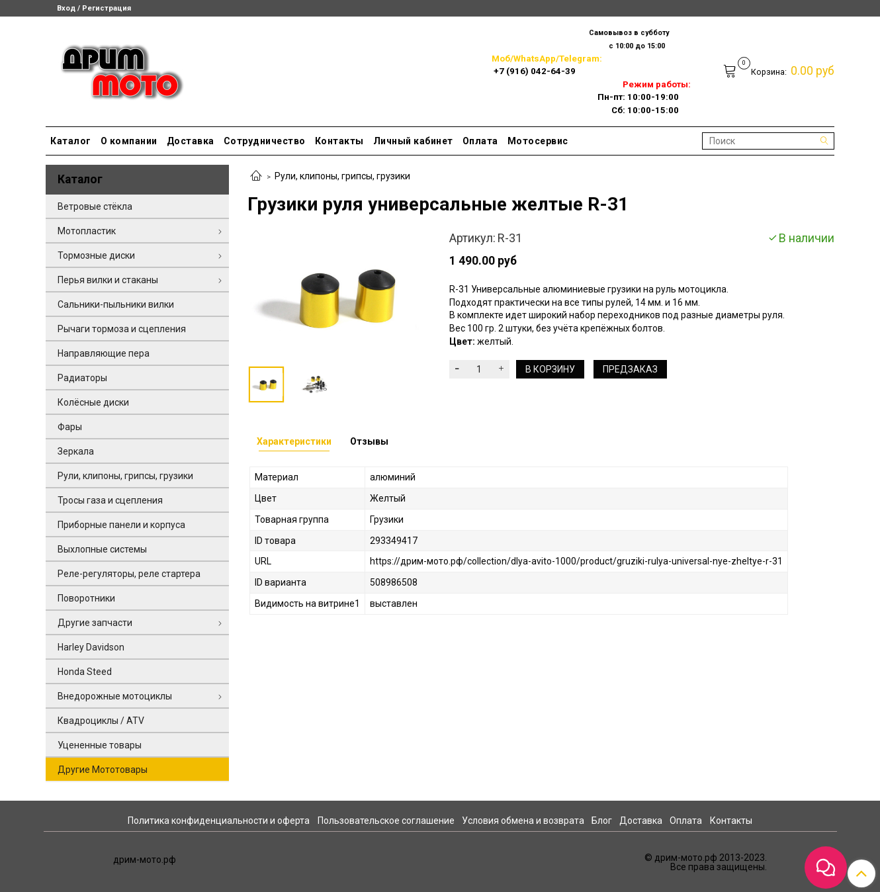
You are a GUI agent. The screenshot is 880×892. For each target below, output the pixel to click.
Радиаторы (82, 378)
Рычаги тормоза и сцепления (122, 329)
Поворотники (86, 598)
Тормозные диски (96, 255)
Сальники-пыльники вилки (116, 304)
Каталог (70, 141)
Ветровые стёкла (95, 206)
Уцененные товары (100, 745)
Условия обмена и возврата (523, 820)
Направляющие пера (104, 353)
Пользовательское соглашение (386, 820)
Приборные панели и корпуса (121, 524)
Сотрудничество (265, 141)
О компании (129, 141)
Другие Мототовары (103, 769)
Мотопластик (87, 231)
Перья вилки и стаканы (108, 280)
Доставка (190, 141)
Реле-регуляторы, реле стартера (129, 573)
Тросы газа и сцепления (110, 500)
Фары (70, 427)
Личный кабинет (413, 141)
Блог (602, 820)
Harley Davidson (91, 647)
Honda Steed (85, 671)
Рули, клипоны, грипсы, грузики (342, 176)
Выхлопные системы (102, 549)
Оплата (480, 141)
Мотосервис (537, 141)
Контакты (339, 141)
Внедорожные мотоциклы (115, 696)
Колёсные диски (93, 402)
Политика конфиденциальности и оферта (219, 820)
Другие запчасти (95, 622)
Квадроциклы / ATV (101, 720)
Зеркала (76, 451)
